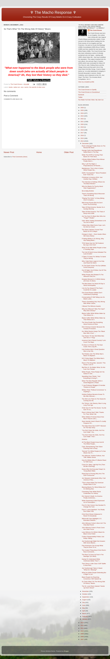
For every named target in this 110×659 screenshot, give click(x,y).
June (84, 605)
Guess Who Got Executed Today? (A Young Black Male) (93, 470)
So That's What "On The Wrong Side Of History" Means (93, 582)
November (85, 591)
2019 (82, 127)
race (22, 87)
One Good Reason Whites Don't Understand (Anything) (92, 293)
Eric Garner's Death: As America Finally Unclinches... (92, 497)
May (83, 608)
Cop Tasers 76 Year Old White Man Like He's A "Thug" (93, 336)
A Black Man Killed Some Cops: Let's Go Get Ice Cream (93, 226)
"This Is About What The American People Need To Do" (93, 483)
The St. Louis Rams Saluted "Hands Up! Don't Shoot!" (93, 587)
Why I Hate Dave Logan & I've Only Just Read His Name (93, 262)
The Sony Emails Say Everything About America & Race (92, 323)
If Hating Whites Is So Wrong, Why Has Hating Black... (93, 239)
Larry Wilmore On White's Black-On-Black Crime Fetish (93, 533)
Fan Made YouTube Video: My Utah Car (91, 100)
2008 (82, 636)
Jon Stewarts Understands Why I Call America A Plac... (94, 479)
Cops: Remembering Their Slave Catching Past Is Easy (92, 447)
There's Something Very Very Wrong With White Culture (93, 302)
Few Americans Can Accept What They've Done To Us (92, 546)
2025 (82, 110)
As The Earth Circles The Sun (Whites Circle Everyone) (94, 266)
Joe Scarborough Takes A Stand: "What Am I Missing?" (92, 569)
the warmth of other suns (37, 87)
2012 (82, 625)
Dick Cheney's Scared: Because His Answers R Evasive (93, 327)
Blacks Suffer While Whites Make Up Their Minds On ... (93, 314)
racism (26, 87)
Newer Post (9, 152)
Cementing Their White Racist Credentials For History (91, 492)
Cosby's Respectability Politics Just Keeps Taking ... (93, 537)
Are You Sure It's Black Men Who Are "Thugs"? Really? (93, 217)
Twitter (80, 97)
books (11, 87)
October (85, 594)
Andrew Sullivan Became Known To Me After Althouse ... (93, 395)
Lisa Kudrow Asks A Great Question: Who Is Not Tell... (93, 350)
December (85, 143)
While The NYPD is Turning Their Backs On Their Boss (92, 155)
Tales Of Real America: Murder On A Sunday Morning (93, 208)
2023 (82, 116)
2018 (82, 130)
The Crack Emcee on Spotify (87, 89)
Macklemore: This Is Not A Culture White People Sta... (92, 169)
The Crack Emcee (96, 30)
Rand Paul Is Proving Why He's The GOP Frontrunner (93, 474)
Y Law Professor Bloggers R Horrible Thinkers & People (93, 386)
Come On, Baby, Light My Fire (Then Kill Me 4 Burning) (93, 465)
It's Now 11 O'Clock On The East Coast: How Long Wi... (92, 345)
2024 (82, 113)
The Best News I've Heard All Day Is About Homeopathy (93, 284)
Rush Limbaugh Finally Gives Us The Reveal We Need (93, 146)
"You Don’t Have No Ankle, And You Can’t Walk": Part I (93, 435)
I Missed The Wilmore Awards (91, 306)
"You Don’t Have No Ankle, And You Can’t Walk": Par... (93, 431)
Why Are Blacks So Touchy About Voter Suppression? (92, 187)
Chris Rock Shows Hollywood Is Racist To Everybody (92, 515)
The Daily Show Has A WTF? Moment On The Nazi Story (94, 426)
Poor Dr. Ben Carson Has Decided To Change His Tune (93, 506)
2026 (82, 107)
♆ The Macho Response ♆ (40, 12)
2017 (82, 132)
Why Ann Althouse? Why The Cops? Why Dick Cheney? (93, 309)
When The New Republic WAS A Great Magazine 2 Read (92, 381)
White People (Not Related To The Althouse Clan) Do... (92, 275)
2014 (82, 141)
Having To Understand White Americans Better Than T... (91, 560)
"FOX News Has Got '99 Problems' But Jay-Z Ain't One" (93, 244)
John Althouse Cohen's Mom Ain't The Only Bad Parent (94, 524)
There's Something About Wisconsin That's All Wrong (93, 194)
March (84, 613)
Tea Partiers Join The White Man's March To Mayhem (93, 354)
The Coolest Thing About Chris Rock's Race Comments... (94, 551)
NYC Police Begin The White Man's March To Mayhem (93, 359)
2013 (82, 622)
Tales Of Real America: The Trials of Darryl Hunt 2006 (93, 212)
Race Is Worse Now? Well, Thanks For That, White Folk (93, 413)
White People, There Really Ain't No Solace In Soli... (93, 372)
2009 (82, 634)
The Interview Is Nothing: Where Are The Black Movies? (93, 182)
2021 (82, 121)
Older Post (69, 152)
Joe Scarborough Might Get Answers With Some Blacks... (93, 542)
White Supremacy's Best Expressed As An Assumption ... (93, 501)
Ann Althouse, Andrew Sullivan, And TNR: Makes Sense (93, 456)
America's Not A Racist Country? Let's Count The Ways (94, 341)
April (83, 611)
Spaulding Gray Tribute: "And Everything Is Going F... (91, 377)
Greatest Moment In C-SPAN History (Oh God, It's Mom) (93, 280)
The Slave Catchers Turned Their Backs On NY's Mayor (92, 230)
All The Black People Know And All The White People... (93, 443)
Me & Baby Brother (88, 191)
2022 (82, 119)
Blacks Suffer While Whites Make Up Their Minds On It (93, 318)
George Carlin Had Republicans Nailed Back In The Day (92, 151)
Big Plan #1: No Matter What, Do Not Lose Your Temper (93, 368)
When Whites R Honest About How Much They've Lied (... (93, 417)
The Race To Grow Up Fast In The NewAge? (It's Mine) (93, 555)
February (85, 616)
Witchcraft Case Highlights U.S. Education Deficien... (92, 519)
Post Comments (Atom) (19, 156)
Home (39, 152)
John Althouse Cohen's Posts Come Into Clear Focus (93, 528)
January (85, 619)
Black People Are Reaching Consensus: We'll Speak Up (91, 578)
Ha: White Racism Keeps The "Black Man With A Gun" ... (93, 332)
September (86, 597)
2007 (82, 639)
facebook (81, 94)
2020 (82, 124)
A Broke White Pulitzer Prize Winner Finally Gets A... (93, 160)
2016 (82, 135)
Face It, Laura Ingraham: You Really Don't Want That (93, 510)
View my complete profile (86, 82)
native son (16, 87)
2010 (82, 631)
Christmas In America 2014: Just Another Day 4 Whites (92, 178)
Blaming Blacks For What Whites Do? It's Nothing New (94, 488)
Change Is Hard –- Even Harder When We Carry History (94, 235)
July (83, 602)
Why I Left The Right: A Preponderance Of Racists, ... (92, 164)
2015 (82, 138)
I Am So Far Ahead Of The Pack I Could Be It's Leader (92, 289)
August (84, 599)
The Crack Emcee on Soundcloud (89, 92)
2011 (82, 628)
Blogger (66, 651)
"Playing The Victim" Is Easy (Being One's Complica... (93, 199)
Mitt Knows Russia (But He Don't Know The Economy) (92, 203)
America (84, 439)
